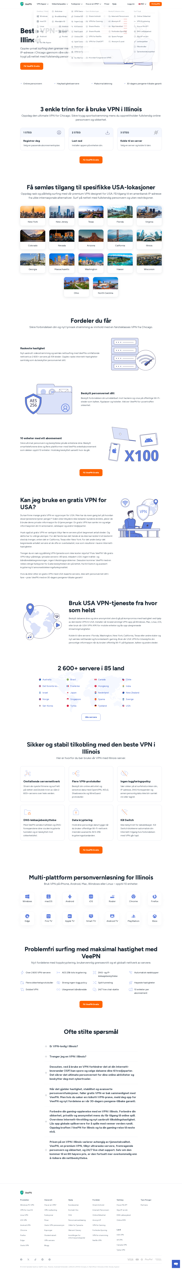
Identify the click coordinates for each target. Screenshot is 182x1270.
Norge (44, 699)
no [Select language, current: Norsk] (142, 4)
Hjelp (114, 4)
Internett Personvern (101, 1210)
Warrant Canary (74, 1230)
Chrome (23, 1230)
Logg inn (130, 4)
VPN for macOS (26, 1210)
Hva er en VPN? (93, 4)
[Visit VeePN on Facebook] (21, 1259)
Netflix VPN (97, 1240)
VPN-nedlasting (50, 1210)
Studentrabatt (50, 1235)
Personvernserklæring (77, 1220)
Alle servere (91, 717)
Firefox (23, 1235)
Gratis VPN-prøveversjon (54, 1225)
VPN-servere (49, 1240)
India (126, 686)
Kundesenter (73, 1205)
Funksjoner (77, 4)
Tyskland (101, 705)
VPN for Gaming (99, 1225)
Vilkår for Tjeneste (75, 1225)
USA (126, 705)
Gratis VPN (24, 1245)
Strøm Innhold (98, 1205)
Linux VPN (24, 1215)
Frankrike (73, 686)
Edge (22, 1240)
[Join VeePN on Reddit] (42, 1259)
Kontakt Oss (73, 1210)
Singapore (74, 699)
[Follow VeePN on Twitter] (28, 1259)
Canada (100, 679)
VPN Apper (43, 4)
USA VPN (120, 1235)
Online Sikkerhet (99, 1215)
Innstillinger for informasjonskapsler (76, 1236)
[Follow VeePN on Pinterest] (50, 1259)
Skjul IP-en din (122, 1210)
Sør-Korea (46, 705)
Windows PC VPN (27, 1205)
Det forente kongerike (52, 686)
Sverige (128, 699)
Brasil (71, 679)
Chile (126, 679)
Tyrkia (71, 705)
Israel (43, 692)
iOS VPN (23, 1220)
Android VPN (25, 1225)
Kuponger (48, 1230)
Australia (45, 679)
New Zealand (130, 692)
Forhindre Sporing (100, 1230)
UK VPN (119, 1240)
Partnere (144, 1205)
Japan (71, 692)
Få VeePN (156, 4)
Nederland (102, 692)
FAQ (70, 1215)
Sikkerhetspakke (60, 4)
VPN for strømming (100, 1235)
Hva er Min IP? (122, 1205)
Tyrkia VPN (121, 1250)
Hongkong (102, 686)
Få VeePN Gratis (32, 66)
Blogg (46, 1245)
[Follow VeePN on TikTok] (35, 1259)
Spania (100, 699)
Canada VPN (122, 1245)
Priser (106, 4)
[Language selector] (142, 4)
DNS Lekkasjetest (124, 1215)
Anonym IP (97, 1220)
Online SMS (121, 1220)
